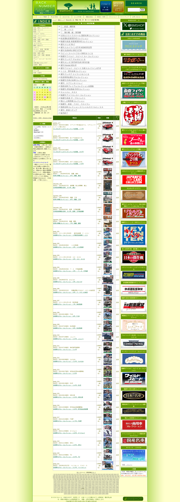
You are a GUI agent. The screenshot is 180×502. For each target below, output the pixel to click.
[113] (93, 481)
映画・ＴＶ (36, 32)
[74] (110, 477)
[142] (62, 484)
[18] (93, 474)
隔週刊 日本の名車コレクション (74, 80)
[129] (82, 482)
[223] (79, 490)
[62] (78, 477)
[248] (99, 492)
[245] (89, 492)
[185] (79, 487)
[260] (86, 493)
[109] (79, 481)
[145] (72, 484)
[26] (115, 474)
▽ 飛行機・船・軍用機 (71, 32)
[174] (106, 485)
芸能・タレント (38, 30)
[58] (67, 477)
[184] (75, 487)
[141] (58, 484)
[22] (104, 474)
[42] (91, 476)
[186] (82, 487)
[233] (113, 490)
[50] (113, 476)
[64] (83, 477)
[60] (73, 477)
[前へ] (78, 472)
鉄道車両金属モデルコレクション (74, 77)
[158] (117, 484)
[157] (113, 484)
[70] (99, 477)
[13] (80, 474)
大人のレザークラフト (134, 188)
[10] (72, 474)
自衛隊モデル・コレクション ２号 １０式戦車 (68, 247)
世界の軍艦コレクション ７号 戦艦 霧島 (67, 223)
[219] (65, 490)
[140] (55, 484)
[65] (86, 477)
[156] (110, 484)
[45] (99, 476)
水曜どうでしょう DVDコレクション (133, 102)
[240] (72, 492)
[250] (106, 492)
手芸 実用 (36, 41)
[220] (68, 490)
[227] (93, 490)
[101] (117, 479)
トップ (54, 20)
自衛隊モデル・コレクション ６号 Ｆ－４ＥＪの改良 (70, 292)
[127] (75, 482)
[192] (103, 487)
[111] (86, 481)
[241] (75, 492)
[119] (113, 481)
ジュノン (128, 465)
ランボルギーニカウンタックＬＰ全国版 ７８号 (68, 140)
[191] (99, 487)
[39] (83, 476)
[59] (70, 477)
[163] (68, 485)
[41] (89, 476)
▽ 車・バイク (67, 30)
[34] (70, 476)
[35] (73, 476)
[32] (65, 476)
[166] (79, 485)
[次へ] (94, 472)
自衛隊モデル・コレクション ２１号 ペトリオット (69, 467)
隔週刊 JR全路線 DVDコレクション (75, 89)
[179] (58, 487)
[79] (57, 479)
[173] (103, 485)
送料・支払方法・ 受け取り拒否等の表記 (133, 475)
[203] (75, 489)
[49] (110, 476)
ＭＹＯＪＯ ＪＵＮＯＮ (133, 447)
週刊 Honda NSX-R (68, 65)
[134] (99, 482)
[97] (105, 479)
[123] (62, 482)
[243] (82, 492)
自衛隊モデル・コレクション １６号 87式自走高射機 (70, 409)
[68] (94, 477)
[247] (96, 492)
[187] (86, 487)
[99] (111, 479)
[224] (82, 490)
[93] (95, 479)
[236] (58, 492)
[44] (97, 476)
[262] (93, 493)
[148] (82, 484)
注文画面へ (37, 137)
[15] (85, 474)
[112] (89, 481)
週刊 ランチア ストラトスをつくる (75, 74)
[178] (55, 487)
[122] (58, 482)
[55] (59, 477)
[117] (106, 481)
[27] (117, 474)
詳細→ (48, 82)
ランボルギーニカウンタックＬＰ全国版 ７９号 (68, 163)
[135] (103, 482)
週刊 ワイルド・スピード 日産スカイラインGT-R (81, 68)
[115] (99, 481)
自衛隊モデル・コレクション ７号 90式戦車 (67, 304)
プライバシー (113, 17)
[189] (93, 487)
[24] (109, 474)
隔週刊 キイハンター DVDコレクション (134, 222)
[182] (68, 487)
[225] (86, 490)
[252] (113, 492)
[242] (79, 492)
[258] (79, 493)
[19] (96, 474)
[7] (66, 474)
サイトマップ (124, 17)
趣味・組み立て (38, 45)
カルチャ (36, 57)
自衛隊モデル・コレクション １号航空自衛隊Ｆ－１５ (70, 235)
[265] (103, 493)
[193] (106, 487)
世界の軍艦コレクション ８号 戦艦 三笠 (67, 199)
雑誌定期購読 (119, 14)
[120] (117, 481)
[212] (106, 489)
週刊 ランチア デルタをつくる (73, 59)
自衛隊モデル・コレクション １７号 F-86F (67, 421)
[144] (68, 484)
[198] (58, 489)
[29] (57, 476)
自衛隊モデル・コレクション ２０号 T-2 (66, 457)
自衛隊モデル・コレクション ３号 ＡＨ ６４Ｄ (69, 259)
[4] (60, 474)
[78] (54, 479)
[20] (99, 474)
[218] (62, 490)
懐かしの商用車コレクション (72, 101)
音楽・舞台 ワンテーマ (41, 28)
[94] (97, 479)
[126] (72, 482)
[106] (68, 481)
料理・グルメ (37, 37)
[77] (118, 477)
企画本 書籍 (37, 65)
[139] (117, 482)
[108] (75, 481)
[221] (72, 490)
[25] (112, 474)
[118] (110, 481)
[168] (86, 485)
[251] (110, 492)
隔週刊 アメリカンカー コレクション (76, 95)
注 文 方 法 (66, 17)
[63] (81, 477)
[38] (81, 476)
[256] (72, 493)
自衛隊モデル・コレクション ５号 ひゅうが (67, 281)
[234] (117, 490)
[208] (93, 489)
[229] (99, 490)
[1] (54, 474)
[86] (76, 479)
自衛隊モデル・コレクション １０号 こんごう (68, 339)
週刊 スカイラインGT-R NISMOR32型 (76, 47)
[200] (65, 489)
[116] (103, 481)
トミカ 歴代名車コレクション (73, 71)
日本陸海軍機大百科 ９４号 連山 (64, 187)
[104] (62, 481)
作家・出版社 (37, 73)
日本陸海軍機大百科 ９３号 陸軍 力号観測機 (68, 211)
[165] (75, 485)
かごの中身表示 (38, 135)
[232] (110, 490)
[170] (93, 485)
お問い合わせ (136, 17)
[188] (89, 487)
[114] (96, 481)
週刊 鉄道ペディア (69, 110)
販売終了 (64, 113)
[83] (68, 479)
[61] (75, 477)
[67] (91, 477)
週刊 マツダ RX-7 (68, 44)
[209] (96, 489)
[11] (74, 474)
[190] (96, 487)
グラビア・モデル (38, 34)
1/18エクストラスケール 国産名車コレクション (80, 35)
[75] (113, 477)
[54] (57, 477)
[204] (79, 489)
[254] (65, 493)
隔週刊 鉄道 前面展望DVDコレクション (77, 41)
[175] (110, 485)
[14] (83, 474)
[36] (75, 476)
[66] (89, 477)
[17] (91, 474)
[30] (59, 476)
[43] (94, 476)
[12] (77, 474)
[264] (99, 493)
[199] (62, 489)
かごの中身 (77, 17)
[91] (89, 479)
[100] (113, 479)
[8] (68, 474)
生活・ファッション (39, 35)
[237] (62, 492)
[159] (55, 485)
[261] (89, 493)
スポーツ (36, 47)
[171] (96, 485)
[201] (68, 489)
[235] (55, 492)
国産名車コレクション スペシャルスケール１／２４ (82, 107)
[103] (58, 481)
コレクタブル (37, 43)
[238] (65, 492)
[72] (105, 477)
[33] (67, 476)
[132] (93, 482)
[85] (73, 479)
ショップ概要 (42, 17)
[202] (72, 489)
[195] (113, 487)
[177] (117, 485)
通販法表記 (89, 17)
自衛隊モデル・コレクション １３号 (65, 373)
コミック (105, 14)
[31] (62, 476)
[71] (102, 477)
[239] (68, 492)
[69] (97, 477)
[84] (70, 479)
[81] (62, 479)
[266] (106, 493)
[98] (108, 479)
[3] (58, 474)
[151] (93, 484)
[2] (56, 474)
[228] (96, 490)
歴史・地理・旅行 (38, 53)
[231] (106, 490)
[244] (86, 492)
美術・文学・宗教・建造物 (41, 55)
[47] (105, 476)
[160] (58, 485)
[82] (65, 479)
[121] (55, 482)
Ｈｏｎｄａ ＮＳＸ (69, 92)
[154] (103, 484)
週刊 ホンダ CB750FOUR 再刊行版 (75, 62)
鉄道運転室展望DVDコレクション (74, 38)
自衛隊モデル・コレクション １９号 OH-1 (67, 445)
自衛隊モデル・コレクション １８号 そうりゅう (69, 433)
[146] (75, 484)
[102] (55, 481)
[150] (89, 484)
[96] (103, 479)
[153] (99, 484)
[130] (86, 482)
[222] (75, 490)
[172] (99, 485)
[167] (82, 485)
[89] (84, 479)
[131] (89, 482)
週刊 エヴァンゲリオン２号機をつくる (134, 149)
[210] (99, 489)
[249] (103, 492)
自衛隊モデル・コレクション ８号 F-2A (66, 316)
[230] (103, 490)
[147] (79, 484)
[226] (89, 490)
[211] (103, 489)
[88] (81, 479)
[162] (65, 485)
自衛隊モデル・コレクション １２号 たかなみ (68, 361)
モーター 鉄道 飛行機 (41, 49)
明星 (123, 465)
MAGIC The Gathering (40, 78)
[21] (101, 474)
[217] (58, 490)
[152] (96, 484)
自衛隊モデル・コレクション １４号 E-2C (67, 385)
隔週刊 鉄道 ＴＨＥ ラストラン (75, 104)
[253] (117, 492)
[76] (115, 477)
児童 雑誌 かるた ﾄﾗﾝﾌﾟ (40, 63)
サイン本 (36, 71)
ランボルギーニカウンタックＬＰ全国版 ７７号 (68, 129)
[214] (113, 489)
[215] (117, 489)
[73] (107, 477)
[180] (62, 487)
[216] (55, 490)
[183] (72, 487)
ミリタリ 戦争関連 (39, 51)
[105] (65, 481)
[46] (102, 476)
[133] (96, 482)
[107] (72, 481)
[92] (92, 479)
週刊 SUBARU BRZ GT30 (71, 50)
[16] (88, 474)
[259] (82, 493)
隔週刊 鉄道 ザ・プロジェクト (73, 98)
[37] (78, 476)
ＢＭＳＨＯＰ (67, 497)
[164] (72, 485)
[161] (62, 485)
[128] (79, 482)
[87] (78, 479)
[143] (65, 484)
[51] (115, 476)
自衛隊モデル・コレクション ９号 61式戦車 (67, 328)
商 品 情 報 (54, 17)
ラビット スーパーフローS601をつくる (77, 53)
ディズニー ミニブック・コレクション (134, 351)
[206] (86, 489)
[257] (75, 493)
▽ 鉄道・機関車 (68, 27)
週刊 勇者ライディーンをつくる (133, 54)
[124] (65, 482)
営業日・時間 (101, 17)
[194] (110, 487)
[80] (60, 479)
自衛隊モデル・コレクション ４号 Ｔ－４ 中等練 (70, 271)
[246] (93, 492)
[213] (110, 489)
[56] (62, 477)
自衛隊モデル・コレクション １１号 (65, 349)
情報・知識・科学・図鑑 (41, 39)
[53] (54, 477)
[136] (106, 482)
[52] (118, 476)
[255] (68, 493)
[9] (69, 474)
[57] (65, 477)
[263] (96, 493)
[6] (64, 474)
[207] (89, 489)
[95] (100, 479)
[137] (110, 482)
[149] (86, 484)
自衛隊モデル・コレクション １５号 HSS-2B (68, 397)
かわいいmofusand (134, 38)
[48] (107, 476)
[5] (62, 474)
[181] (65, 487)
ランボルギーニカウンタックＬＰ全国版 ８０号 (68, 152)
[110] (82, 481)
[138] (113, 482)
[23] (107, 474)
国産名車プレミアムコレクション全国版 (77, 86)
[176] (113, 485)
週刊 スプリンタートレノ (72, 83)
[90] (87, 479)
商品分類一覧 (70, 20)
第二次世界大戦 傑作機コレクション (133, 249)
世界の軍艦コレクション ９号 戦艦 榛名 (67, 175)
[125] (68, 482)
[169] (89, 485)
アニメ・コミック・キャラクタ (42, 60)
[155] (106, 484)
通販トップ (61, 20)
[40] (86, 476)
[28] (54, 476)
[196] (117, 487)
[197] (55, 489)
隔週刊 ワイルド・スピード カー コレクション (80, 56)
